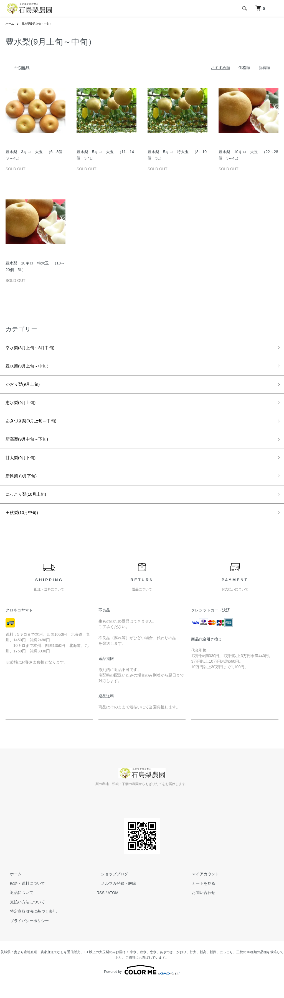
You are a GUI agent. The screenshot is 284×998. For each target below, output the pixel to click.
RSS (101, 908)
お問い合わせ (199, 908)
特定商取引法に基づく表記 (29, 926)
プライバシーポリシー (25, 936)
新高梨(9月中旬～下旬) (31, 448)
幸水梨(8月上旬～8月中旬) (41, 348)
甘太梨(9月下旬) (24, 467)
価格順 (244, 67)
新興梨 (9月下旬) (27, 487)
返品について (17, 908)
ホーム (11, 23)
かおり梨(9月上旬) (26, 388)
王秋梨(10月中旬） (27, 527)
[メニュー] (275, 8)
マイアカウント (201, 889)
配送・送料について (23, 898)
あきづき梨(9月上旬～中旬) (41, 428)
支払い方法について (23, 917)
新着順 (264, 67)
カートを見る (199, 898)
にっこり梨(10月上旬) (30, 507)
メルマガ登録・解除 (114, 898)
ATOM (113, 908)
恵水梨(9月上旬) (24, 408)
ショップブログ (110, 889)
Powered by (142, 985)
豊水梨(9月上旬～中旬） (48, 23)
